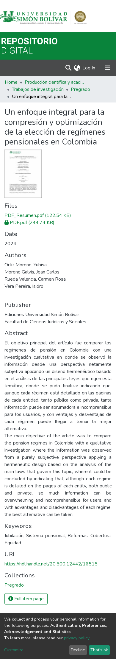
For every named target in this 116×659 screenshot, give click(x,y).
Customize (13, 650)
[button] (77, 68)
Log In (89, 68)
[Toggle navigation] (107, 68)
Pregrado (80, 89)
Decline (78, 650)
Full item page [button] (26, 599)
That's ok (99, 650)
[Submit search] (68, 68)
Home (11, 82)
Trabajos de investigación (38, 89)
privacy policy (76, 638)
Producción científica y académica (54, 82)
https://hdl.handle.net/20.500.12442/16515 (51, 564)
